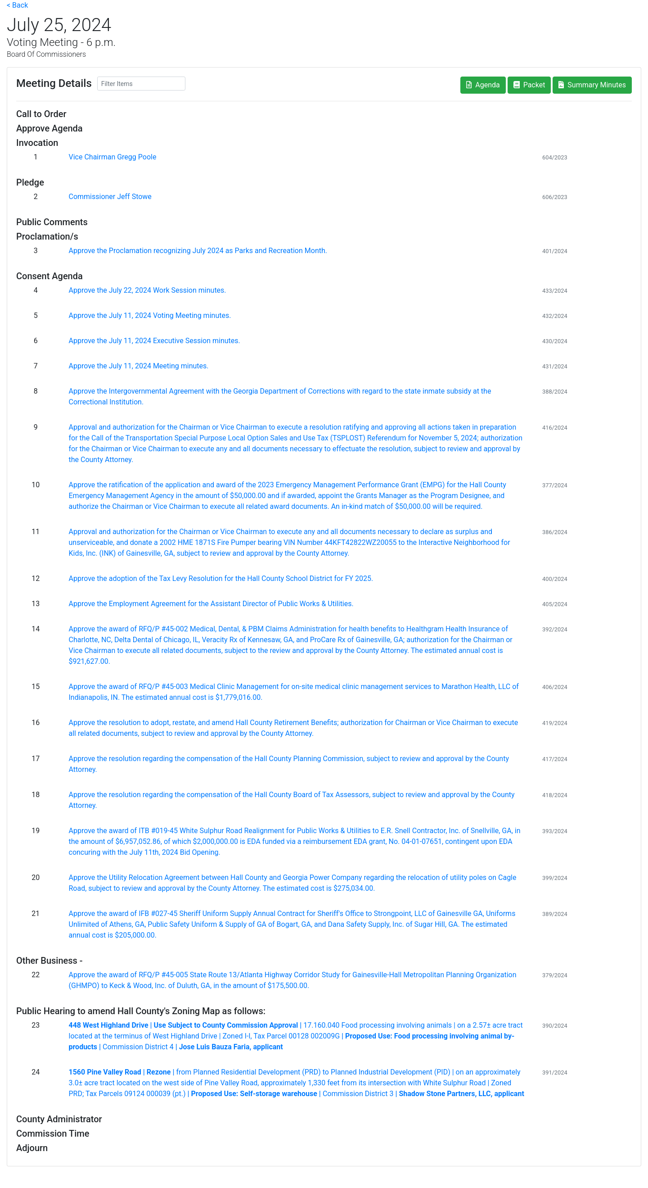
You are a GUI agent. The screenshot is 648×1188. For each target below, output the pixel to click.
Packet (529, 85)
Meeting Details (54, 83)
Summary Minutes (592, 85)
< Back (17, 5)
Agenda (483, 85)
